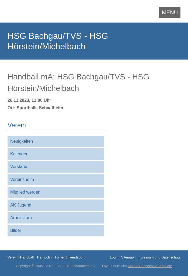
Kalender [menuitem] (18, 154)
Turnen (59, 257)
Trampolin (43, 257)
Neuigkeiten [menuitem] (21, 141)
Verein (12, 257)
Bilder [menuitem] (15, 230)
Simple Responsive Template (150, 266)
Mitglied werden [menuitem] (25, 192)
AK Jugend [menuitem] (20, 205)
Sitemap (127, 257)
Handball (27, 257)
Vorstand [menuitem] (18, 166)
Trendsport (76, 257)
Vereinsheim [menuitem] (22, 179)
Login (114, 257)
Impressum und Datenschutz (158, 257)
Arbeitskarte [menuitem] (21, 217)
